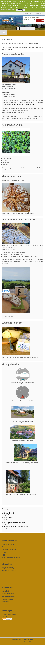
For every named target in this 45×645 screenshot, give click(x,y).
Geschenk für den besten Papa (14, 522)
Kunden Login (39, 13)
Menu (4, 33)
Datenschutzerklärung (8, 10)
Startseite (10, 49)
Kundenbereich (7, 587)
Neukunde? (28, 13)
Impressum (5, 552)
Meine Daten (6, 591)
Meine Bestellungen (8, 596)
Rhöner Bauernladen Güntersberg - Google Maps (18, 104)
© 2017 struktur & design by (22, 641)
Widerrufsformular (8, 544)
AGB (3, 555)
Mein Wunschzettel (8, 594)
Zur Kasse (40, 20)
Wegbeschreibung (8, 568)
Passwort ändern (7, 599)
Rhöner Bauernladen (9, 570)
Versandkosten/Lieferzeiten (11, 558)
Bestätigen (21, 10)
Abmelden (5, 602)
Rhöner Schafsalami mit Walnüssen (16, 527)
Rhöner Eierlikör (9, 513)
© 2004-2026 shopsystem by (22, 639)
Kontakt (4, 547)
